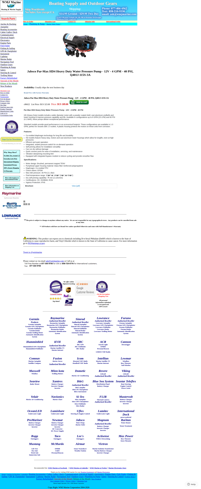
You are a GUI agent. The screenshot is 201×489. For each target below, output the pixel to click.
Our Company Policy (57, 481)
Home (25, 24)
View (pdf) (76, 186)
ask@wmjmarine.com (55, 261)
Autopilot (24, 474)
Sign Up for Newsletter (11, 139)
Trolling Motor (130, 477)
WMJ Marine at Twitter (98, 468)
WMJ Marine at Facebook (57, 468)
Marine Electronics (103, 472)
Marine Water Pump (53, 24)
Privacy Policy (71, 481)
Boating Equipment (87, 472)
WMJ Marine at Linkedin (78, 468)
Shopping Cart (82, 481)
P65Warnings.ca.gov (36, 243)
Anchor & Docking (13, 474)
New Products (96, 479)
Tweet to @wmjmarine (32, 252)
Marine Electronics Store (117, 468)
